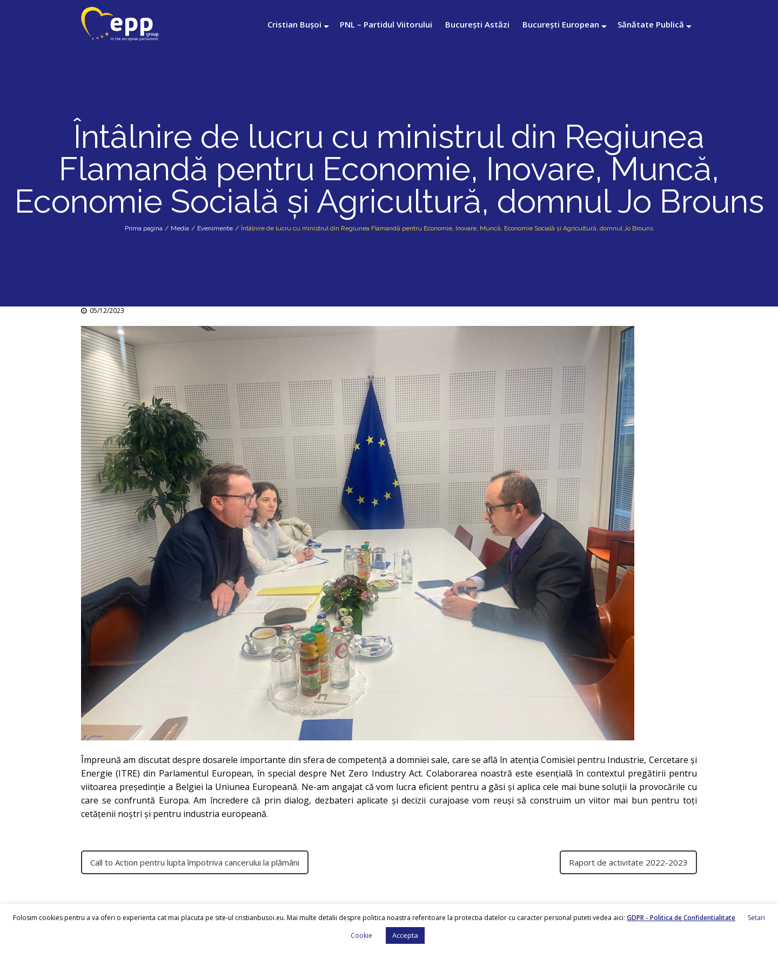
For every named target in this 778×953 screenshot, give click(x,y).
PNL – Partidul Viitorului (386, 24)
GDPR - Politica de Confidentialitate (681, 917)
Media (180, 228)
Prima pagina (144, 228)
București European (560, 24)
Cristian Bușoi (294, 24)
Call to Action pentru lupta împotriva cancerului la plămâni (194, 862)
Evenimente (215, 228)
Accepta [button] (405, 935)
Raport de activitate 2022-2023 (628, 862)
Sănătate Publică (651, 24)
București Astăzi (477, 24)
